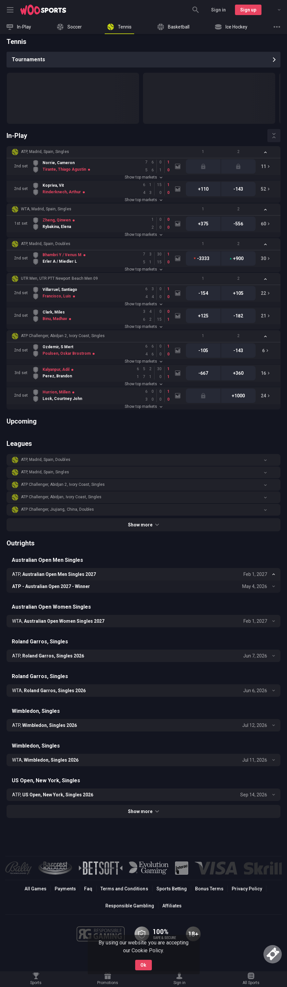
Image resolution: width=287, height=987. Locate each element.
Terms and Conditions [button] (124, 888)
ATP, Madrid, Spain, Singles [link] (45, 151)
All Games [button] (35, 888)
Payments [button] (65, 888)
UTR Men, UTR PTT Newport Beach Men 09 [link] (59, 278)
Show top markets (143, 177)
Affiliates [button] (172, 905)
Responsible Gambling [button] (129, 905)
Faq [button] (88, 888)
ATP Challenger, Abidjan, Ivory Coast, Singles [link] (61, 497)
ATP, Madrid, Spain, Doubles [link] (45, 243)
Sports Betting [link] (171, 888)
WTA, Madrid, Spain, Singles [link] (46, 209)
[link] (43, 9)
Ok (143, 965)
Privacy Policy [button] (247, 888)
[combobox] (274, 9)
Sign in (218, 9)
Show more (143, 524)
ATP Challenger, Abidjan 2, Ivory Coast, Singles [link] (63, 335)
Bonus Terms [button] (209, 888)
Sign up (248, 9)
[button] (143, 152)
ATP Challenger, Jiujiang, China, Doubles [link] (57, 509)
